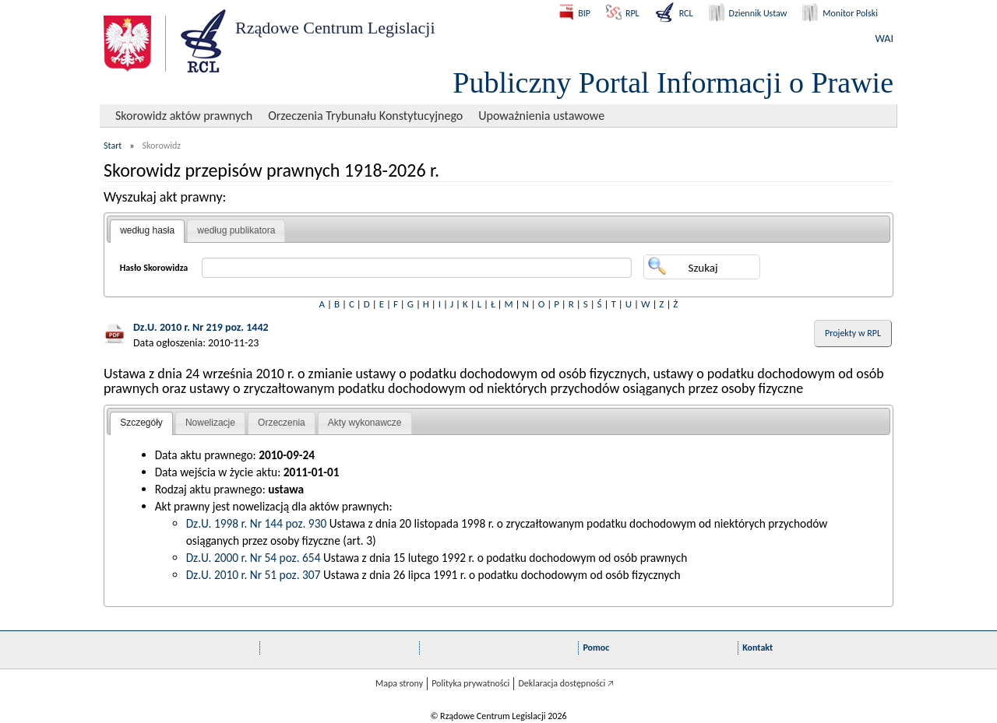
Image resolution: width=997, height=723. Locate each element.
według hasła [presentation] (147, 230)
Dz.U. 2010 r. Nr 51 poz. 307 (253, 574)
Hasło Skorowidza (154, 267)
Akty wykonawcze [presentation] (365, 422)
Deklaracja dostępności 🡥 (566, 683)
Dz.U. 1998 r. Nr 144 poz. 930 (256, 523)
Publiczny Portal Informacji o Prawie (673, 82)
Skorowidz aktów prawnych (183, 115)
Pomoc (596, 647)
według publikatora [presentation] (236, 230)
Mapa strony (399, 683)
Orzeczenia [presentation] (281, 422)
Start (113, 145)
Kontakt (757, 647)
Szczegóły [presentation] (141, 422)
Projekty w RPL (853, 333)
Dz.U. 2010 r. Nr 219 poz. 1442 (201, 327)
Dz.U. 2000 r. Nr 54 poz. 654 (253, 557)
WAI (884, 38)
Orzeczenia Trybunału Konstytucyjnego (365, 115)
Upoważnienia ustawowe (541, 115)
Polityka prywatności (470, 683)
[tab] (147, 231)
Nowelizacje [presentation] (210, 422)
